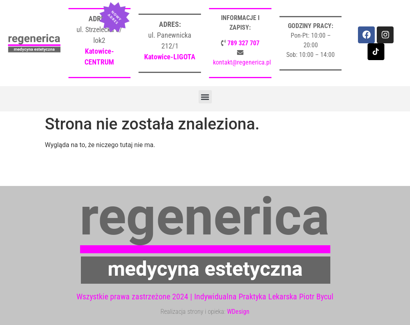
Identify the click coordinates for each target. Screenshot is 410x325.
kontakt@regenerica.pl (242, 62)
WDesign (238, 311)
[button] (205, 96)
